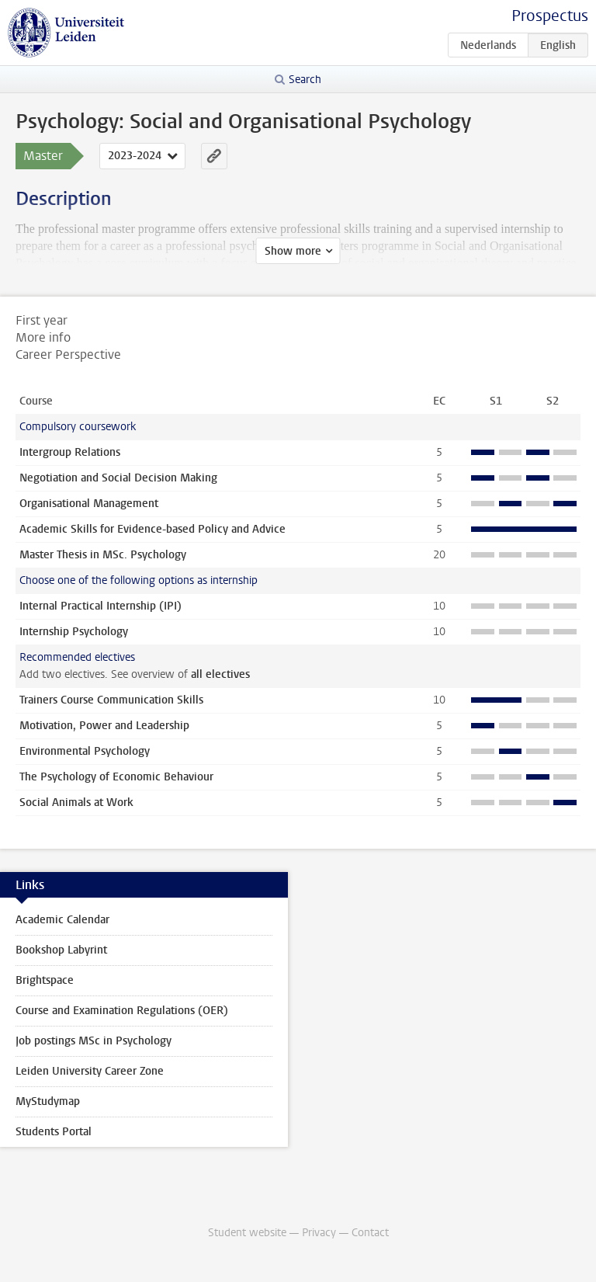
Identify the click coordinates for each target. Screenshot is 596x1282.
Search (305, 79)
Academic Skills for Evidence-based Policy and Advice (152, 529)
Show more (293, 251)
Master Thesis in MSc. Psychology (102, 554)
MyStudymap (48, 1101)
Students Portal (54, 1131)
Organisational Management (88, 503)
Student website (247, 1232)
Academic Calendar (62, 919)
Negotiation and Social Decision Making (118, 478)
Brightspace (45, 980)
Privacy (319, 1232)
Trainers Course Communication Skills (111, 700)
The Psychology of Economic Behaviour (116, 777)
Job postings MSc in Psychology (94, 1041)
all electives (220, 674)
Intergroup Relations (69, 452)
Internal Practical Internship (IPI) (100, 606)
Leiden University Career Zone (90, 1071)
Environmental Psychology (84, 751)
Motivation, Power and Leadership (104, 725)
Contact (370, 1232)
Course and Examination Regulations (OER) (122, 1010)
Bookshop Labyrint (61, 950)
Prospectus (549, 15)
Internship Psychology (73, 631)
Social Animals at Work (76, 802)
